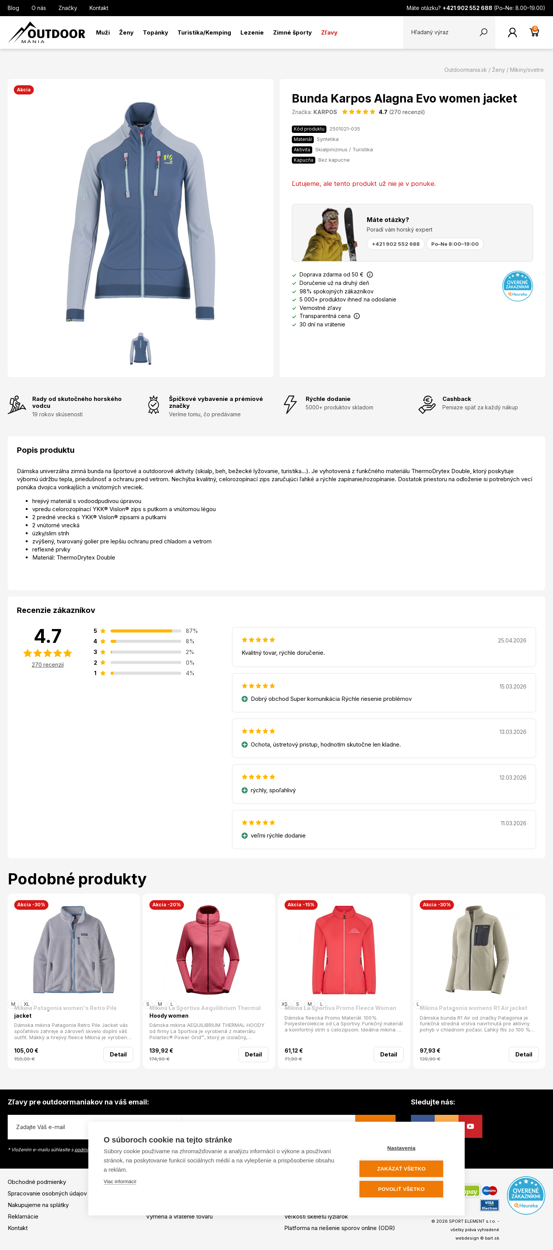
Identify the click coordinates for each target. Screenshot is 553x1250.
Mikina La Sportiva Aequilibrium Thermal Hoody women (205, 1012)
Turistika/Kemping (204, 32)
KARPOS (325, 112)
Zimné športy (292, 32)
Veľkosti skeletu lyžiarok (316, 1216)
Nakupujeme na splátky (38, 1205)
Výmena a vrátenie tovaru (179, 1216)
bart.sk (492, 1238)
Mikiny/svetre (527, 69)
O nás (38, 8)
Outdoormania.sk (465, 69)
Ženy (126, 32)
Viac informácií (120, 1182)
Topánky (155, 32)
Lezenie (252, 32)
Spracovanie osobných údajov (47, 1193)
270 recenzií (48, 664)
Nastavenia (403, 1148)
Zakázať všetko (403, 1169)
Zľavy (329, 32)
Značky (67, 8)
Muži (103, 32)
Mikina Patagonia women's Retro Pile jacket (65, 1012)
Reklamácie (23, 1216)
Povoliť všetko (403, 1189)
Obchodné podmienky (37, 1181)
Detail (118, 1054)
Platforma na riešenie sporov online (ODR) (339, 1228)
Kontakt (98, 8)
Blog (13, 8)
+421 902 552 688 (396, 244)
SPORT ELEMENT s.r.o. (472, 1221)
